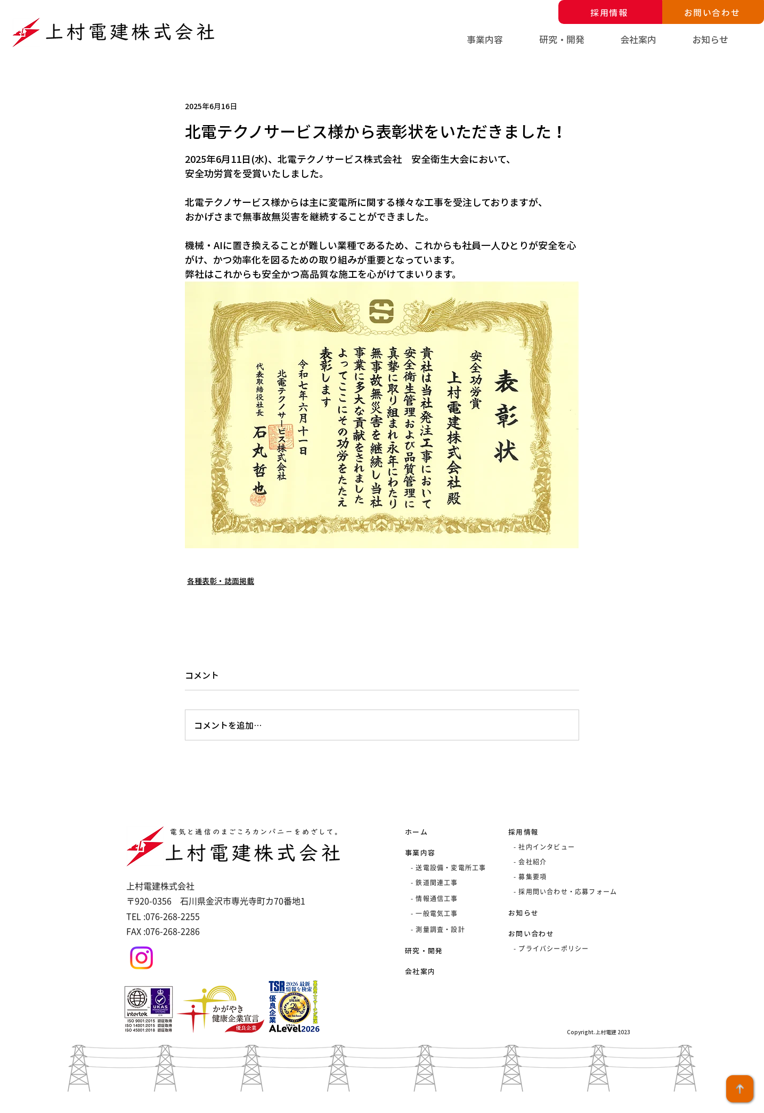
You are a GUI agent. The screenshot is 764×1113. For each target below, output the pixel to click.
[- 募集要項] (576, 876)
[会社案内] (443, 970)
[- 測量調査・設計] (448, 929)
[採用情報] (610, 12)
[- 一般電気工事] (448, 913)
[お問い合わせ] (713, 12)
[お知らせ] (546, 912)
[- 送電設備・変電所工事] (450, 867)
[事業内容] (443, 852)
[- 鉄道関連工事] (448, 882)
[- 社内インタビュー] (551, 846)
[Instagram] (141, 958)
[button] (497, 39)
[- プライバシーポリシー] (568, 948)
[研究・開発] (443, 950)
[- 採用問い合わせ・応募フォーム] (576, 891)
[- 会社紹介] (576, 861)
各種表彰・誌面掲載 (220, 580)
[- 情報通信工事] (448, 898)
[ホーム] (443, 831)
